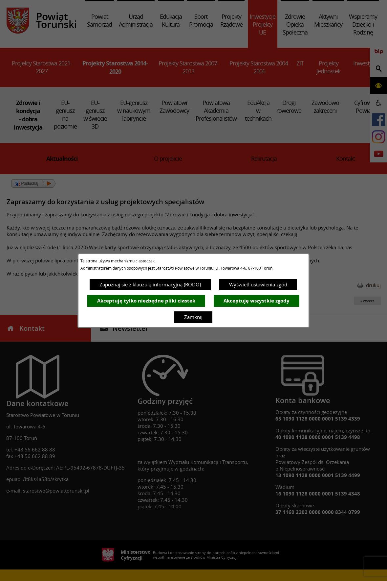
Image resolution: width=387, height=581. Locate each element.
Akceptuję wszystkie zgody (257, 300)
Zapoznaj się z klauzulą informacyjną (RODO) (150, 284)
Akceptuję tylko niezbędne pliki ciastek (146, 300)
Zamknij (193, 317)
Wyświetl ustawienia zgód (258, 284)
